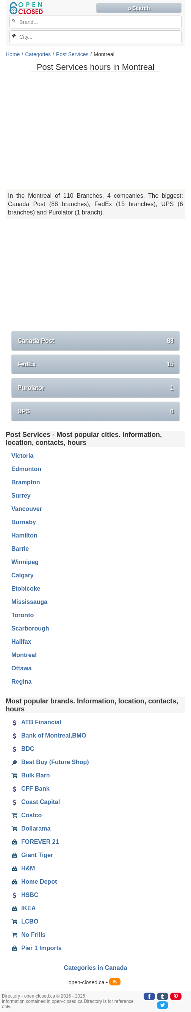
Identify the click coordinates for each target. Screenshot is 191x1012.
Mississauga (29, 602)
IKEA (23, 908)
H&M (23, 868)
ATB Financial (36, 722)
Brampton (25, 482)
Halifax (21, 641)
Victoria (22, 455)
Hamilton (24, 535)
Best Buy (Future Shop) (50, 762)
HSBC (24, 895)
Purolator (95, 388)
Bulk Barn (30, 775)
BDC (22, 749)
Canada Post (95, 340)
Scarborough (30, 628)
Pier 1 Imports (36, 948)
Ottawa (21, 668)
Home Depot (34, 881)
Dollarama (30, 828)
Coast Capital (35, 802)
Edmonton (26, 469)
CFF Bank (30, 788)
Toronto (22, 615)
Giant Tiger (32, 855)
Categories (38, 54)
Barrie (20, 548)
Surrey (21, 495)
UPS (95, 411)
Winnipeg (25, 562)
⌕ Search (139, 8)
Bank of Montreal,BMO (48, 735)
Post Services (72, 54)
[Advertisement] (95, 130)
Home (13, 54)
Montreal (24, 655)
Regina (21, 681)
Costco (26, 815)
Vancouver (26, 509)
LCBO (24, 921)
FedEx (95, 364)
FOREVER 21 (35, 842)
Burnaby (23, 522)
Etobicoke (25, 588)
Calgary (22, 575)
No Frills (28, 935)
